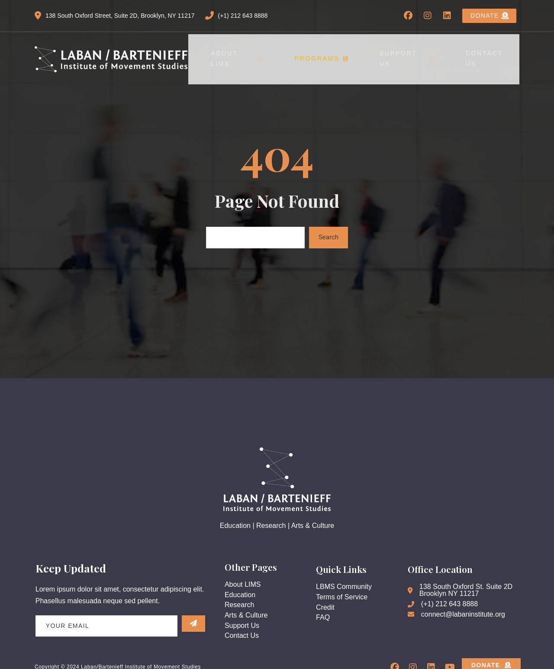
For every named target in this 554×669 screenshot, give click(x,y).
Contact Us (493, 51)
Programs (346, 51)
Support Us (420, 51)
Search (328, 224)
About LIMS (272, 51)
